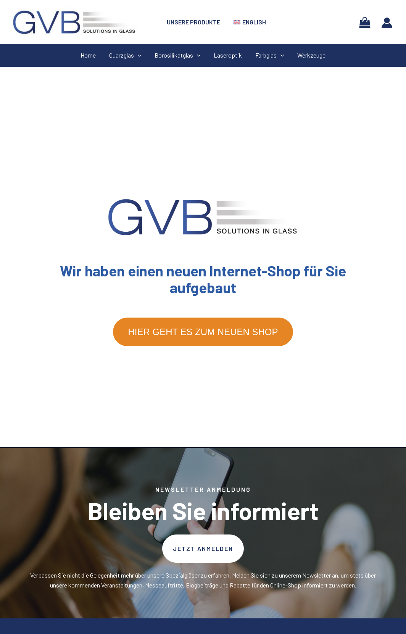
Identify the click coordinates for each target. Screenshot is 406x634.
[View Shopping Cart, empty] (365, 21)
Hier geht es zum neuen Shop (203, 332)
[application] (139, 55)
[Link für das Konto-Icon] (387, 23)
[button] (203, 548)
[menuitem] (248, 22)
